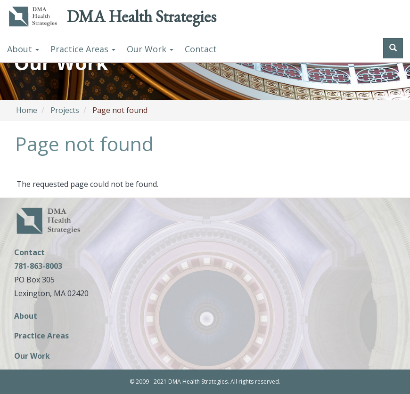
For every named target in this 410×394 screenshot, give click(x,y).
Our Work (150, 49)
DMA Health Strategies (141, 16)
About (23, 49)
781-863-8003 (38, 266)
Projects (64, 110)
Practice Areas (82, 49)
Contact (201, 49)
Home (26, 110)
